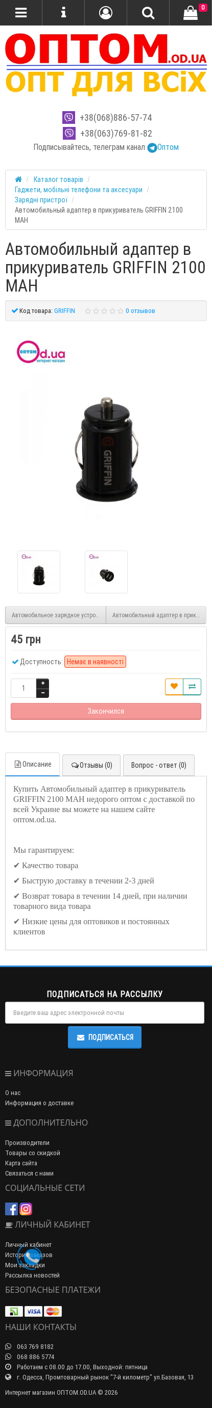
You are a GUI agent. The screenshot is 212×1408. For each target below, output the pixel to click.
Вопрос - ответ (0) (158, 765)
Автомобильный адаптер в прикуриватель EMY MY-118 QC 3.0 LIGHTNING (159, 615)
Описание (32, 764)
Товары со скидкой (32, 1153)
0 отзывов (140, 310)
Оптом (163, 147)
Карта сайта (21, 1163)
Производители (27, 1142)
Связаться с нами (29, 1173)
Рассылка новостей (32, 1275)
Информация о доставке (39, 1103)
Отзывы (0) (91, 765)
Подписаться (104, 1037)
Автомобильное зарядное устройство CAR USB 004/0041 (59, 615)
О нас (12, 1092)
